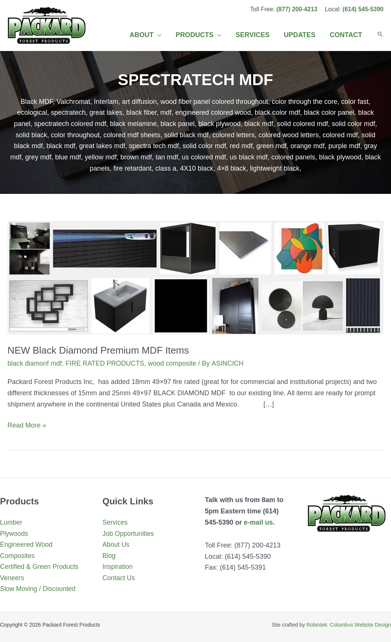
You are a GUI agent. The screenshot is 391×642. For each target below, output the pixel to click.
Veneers (12, 578)
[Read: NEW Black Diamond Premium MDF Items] (195, 277)
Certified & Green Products (40, 566)
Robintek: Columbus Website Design (348, 625)
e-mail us (258, 522)
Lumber (11, 522)
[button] (380, 35)
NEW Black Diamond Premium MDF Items (98, 350)
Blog (109, 556)
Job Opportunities (129, 533)
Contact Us (119, 578)
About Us (116, 544)
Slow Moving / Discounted (39, 589)
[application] (161, 35)
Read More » (26, 425)
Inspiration (118, 566)
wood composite (173, 363)
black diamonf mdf (34, 363)
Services (115, 522)
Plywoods (14, 533)
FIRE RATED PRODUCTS (105, 363)
